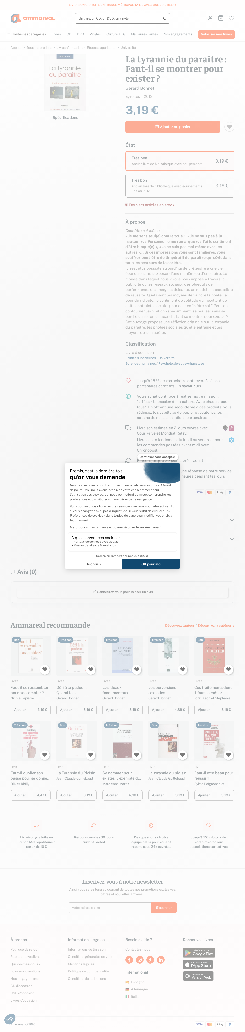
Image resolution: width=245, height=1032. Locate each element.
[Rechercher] (122, 18)
